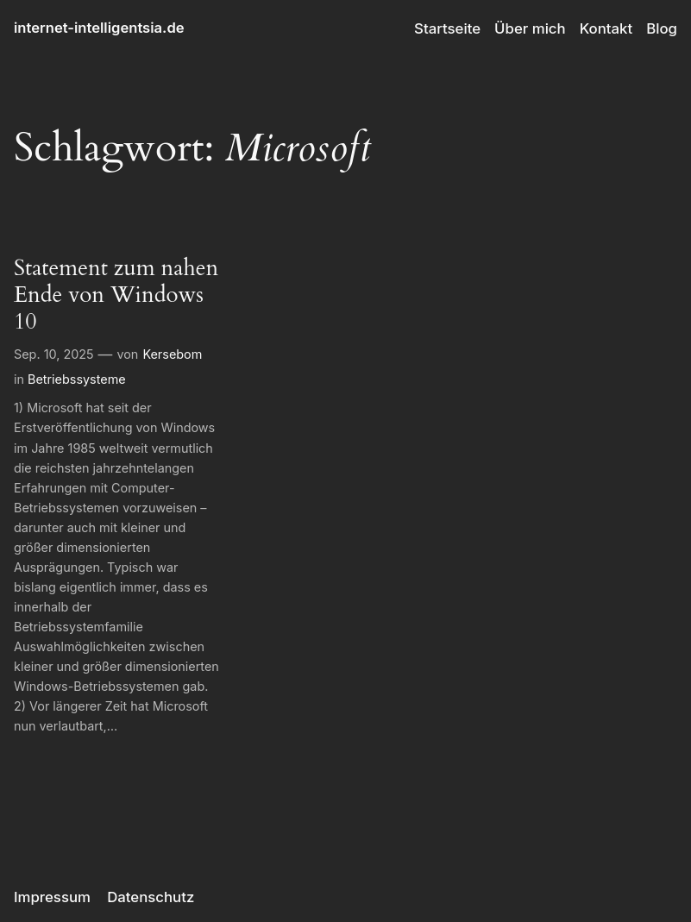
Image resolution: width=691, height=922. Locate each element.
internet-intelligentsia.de (99, 27)
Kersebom (172, 354)
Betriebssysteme (77, 379)
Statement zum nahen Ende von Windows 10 (116, 294)
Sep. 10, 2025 (54, 354)
